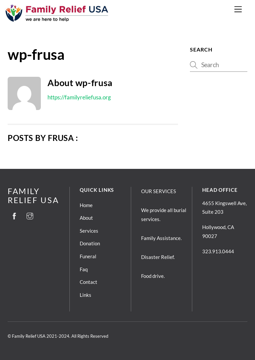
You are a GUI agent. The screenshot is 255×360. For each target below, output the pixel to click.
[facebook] (14, 215)
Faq (84, 269)
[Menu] (238, 9)
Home (86, 205)
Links (85, 295)
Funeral (88, 256)
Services (89, 231)
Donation (90, 243)
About (86, 218)
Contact (88, 282)
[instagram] (30, 215)
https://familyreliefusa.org (79, 97)
